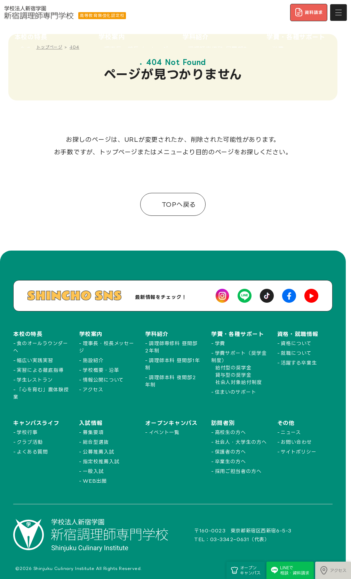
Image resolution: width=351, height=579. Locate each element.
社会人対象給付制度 (238, 382)
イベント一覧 (164, 432)
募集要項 (93, 432)
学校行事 (27, 432)
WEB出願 (95, 480)
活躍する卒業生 (299, 362)
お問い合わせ (296, 442)
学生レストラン (35, 379)
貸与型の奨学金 (233, 374)
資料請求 (309, 12)
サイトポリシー (298, 451)
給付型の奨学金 (233, 367)
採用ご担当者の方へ (238, 471)
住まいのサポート (235, 391)
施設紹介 (93, 360)
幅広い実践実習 (35, 360)
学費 (220, 343)
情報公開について (103, 379)
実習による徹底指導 (40, 370)
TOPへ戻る (177, 204)
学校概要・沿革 (101, 370)
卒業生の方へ (230, 461)
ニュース (291, 432)
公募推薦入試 (98, 451)
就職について (296, 353)
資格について (296, 343)
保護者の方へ (230, 451)
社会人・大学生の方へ (241, 442)
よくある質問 (32, 451)
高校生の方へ (230, 432)
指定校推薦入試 (101, 461)
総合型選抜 (96, 442)
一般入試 (93, 471)
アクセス (93, 389)
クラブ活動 (30, 442)
